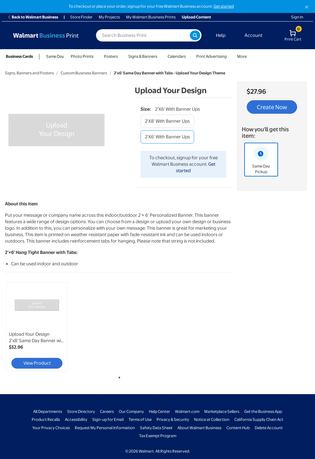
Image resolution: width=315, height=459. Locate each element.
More (242, 56)
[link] (36, 327)
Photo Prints (82, 56)
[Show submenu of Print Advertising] (229, 56)
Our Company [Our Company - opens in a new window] (131, 411)
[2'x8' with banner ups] (167, 121)
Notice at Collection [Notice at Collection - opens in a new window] (211, 419)
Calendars (177, 56)
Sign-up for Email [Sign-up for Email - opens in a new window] (108, 419)
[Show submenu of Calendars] (188, 56)
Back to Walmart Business (32, 17)
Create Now (272, 107)
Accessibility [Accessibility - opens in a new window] (76, 419)
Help (220, 35)
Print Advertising (211, 56)
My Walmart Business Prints (151, 17)
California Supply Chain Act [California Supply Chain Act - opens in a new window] (258, 419)
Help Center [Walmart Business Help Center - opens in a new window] (159, 411)
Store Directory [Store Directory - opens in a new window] (81, 411)
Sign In (297, 17)
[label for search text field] (143, 35)
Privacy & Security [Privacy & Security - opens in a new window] (173, 419)
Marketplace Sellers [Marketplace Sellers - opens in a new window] (221, 411)
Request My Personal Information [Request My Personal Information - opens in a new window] (105, 427)
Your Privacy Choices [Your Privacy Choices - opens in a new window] (51, 427)
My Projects (109, 17)
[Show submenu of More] (249, 56)
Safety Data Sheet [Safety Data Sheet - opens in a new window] (156, 427)
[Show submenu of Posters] (120, 56)
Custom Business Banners (84, 73)
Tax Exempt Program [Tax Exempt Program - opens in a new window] (157, 435)
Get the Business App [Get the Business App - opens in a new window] (263, 411)
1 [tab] (118, 376)
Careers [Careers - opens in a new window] (107, 411)
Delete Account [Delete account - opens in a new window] (269, 427)
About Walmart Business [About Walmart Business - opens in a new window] (199, 427)
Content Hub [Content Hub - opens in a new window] (238, 427)
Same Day (55, 56)
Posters (111, 56)
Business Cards (19, 56)
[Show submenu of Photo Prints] (96, 56)
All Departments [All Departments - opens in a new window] (47, 411)
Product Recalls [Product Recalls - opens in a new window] (46, 419)
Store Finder (81, 17)
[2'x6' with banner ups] (167, 137)
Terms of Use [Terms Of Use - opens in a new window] (140, 419)
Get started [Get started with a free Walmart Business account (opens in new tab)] (223, 6)
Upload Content (196, 17)
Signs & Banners (142, 56)
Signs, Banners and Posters (29, 73)
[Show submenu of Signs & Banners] (160, 56)
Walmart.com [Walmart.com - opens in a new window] (187, 411)
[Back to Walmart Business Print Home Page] (45, 35)
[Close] (306, 7)
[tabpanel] (43, 326)
